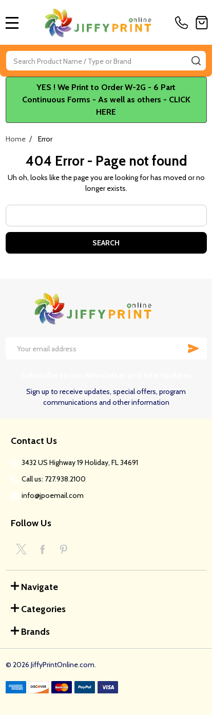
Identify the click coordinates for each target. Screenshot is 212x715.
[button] (106, 100)
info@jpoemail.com (53, 495)
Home (16, 139)
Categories (38, 609)
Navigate (34, 587)
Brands (30, 631)
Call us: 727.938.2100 (54, 479)
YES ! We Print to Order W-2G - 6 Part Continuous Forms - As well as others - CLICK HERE (106, 99)
